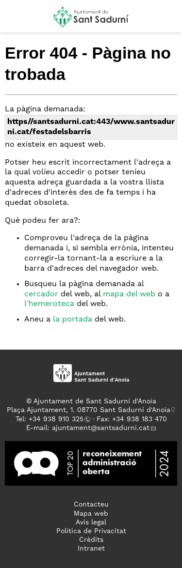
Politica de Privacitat (91, 531)
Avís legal (91, 522)
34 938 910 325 (58, 419)
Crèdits (91, 540)
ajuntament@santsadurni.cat (100, 428)
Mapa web (91, 513)
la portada (72, 319)
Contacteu (91, 504)
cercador (41, 294)
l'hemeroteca (49, 304)
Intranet (91, 548)
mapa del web (129, 294)
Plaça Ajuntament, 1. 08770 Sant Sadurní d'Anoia (88, 410)
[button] (16, 20)
